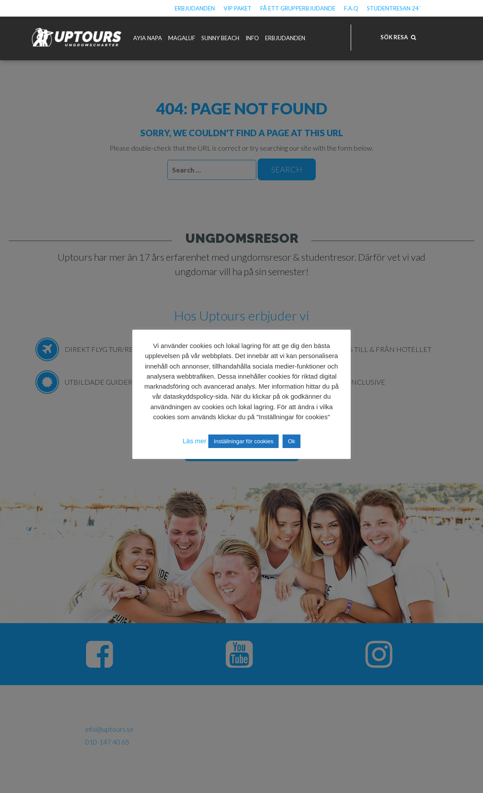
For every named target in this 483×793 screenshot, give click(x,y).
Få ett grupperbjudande (297, 8)
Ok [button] (291, 441)
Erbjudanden (195, 8)
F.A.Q (351, 8)
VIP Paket (238, 8)
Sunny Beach (220, 37)
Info (252, 37)
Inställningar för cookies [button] (243, 441)
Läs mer (194, 441)
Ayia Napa (147, 37)
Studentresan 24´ (394, 8)
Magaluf (181, 37)
